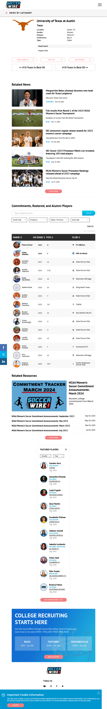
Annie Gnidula (25, 347)
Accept (16, 705)
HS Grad (38, 237)
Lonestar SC (54, 522)
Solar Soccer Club (83, 262)
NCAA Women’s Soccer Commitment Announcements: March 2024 (81, 388)
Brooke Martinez (25, 313)
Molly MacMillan (26, 279)
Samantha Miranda (57, 476)
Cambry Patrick (25, 330)
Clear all (90, 226)
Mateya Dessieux (25, 304)
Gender (44, 456)
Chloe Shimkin (25, 253)
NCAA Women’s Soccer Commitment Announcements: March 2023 (41, 425)
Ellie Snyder (54, 571)
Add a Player (53, 657)
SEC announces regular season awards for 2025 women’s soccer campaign (69, 132)
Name (16, 237)
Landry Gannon (25, 338)
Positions (33, 220)
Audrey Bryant (24, 296)
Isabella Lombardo (57, 544)
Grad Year (75, 220)
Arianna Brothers (25, 364)
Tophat (78, 304)
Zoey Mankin (54, 503)
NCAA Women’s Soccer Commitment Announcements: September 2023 (43, 416)
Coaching (50, 102)
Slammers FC (54, 562)
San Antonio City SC (83, 313)
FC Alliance (80, 245)
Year (56, 456)
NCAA (48, 122)
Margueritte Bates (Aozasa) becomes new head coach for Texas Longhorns (69, 92)
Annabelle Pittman (57, 517)
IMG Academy (81, 253)
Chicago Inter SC (56, 535)
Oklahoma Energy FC (57, 576)
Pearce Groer (27, 245)
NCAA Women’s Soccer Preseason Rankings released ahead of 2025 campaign (67, 172)
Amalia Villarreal (25, 270)
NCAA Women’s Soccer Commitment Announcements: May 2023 (40, 421)
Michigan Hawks (56, 495)
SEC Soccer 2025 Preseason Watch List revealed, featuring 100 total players (70, 152)
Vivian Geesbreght (26, 321)
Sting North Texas (83, 287)
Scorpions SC (54, 481)
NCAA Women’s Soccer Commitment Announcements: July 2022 (40, 430)
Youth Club (17, 220)
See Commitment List (53, 600)
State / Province (57, 220)
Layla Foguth (55, 490)
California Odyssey (57, 589)
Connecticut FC (82, 347)
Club (75, 237)
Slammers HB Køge (83, 279)
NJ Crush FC (54, 549)
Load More (53, 191)
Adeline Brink (27, 287)
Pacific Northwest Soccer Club (83, 364)
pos (48, 237)
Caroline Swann (25, 262)
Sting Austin (54, 508)
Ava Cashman (25, 355)
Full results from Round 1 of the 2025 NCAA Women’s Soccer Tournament (68, 112)
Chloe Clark (54, 557)
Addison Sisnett (56, 530)
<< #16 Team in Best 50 (32, 67)
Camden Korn (55, 463)
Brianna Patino (55, 584)
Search (89, 213)
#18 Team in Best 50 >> (75, 67)
